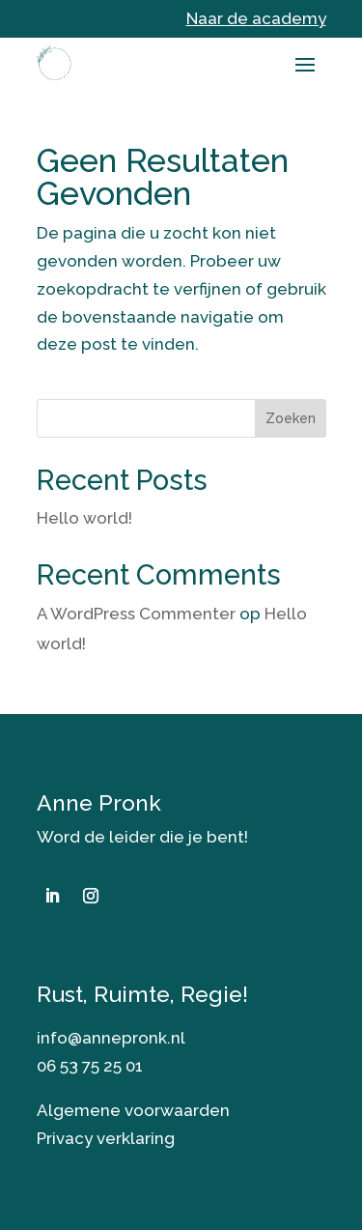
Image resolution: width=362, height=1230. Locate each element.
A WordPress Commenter (136, 613)
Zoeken (290, 418)
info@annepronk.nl (111, 1037)
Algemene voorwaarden (133, 1110)
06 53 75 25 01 (90, 1065)
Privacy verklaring (106, 1138)
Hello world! (84, 518)
